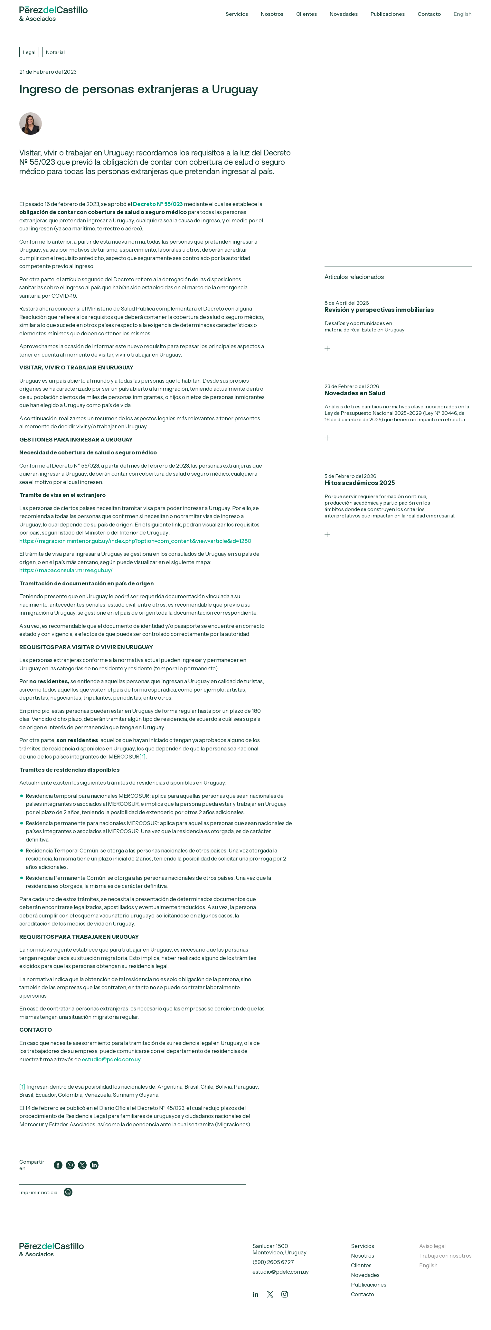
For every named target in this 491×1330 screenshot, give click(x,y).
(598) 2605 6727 (273, 1262)
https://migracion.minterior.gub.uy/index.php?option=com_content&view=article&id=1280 (135, 541)
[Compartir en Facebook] (58, 1165)
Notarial (55, 52)
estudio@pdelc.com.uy (111, 1059)
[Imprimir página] (68, 1192)
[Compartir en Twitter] (82, 1165)
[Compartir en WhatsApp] (70, 1165)
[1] (142, 756)
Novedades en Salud (355, 393)
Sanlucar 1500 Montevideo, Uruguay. (279, 1249)
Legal (29, 52)
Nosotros (272, 14)
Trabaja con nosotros (445, 1255)
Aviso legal (432, 1246)
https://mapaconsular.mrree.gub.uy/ (66, 570)
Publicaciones (388, 14)
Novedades (344, 14)
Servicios (237, 14)
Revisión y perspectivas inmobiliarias (379, 309)
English (463, 14)
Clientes (306, 14)
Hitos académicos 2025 (360, 483)
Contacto (429, 14)
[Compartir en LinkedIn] (94, 1165)
